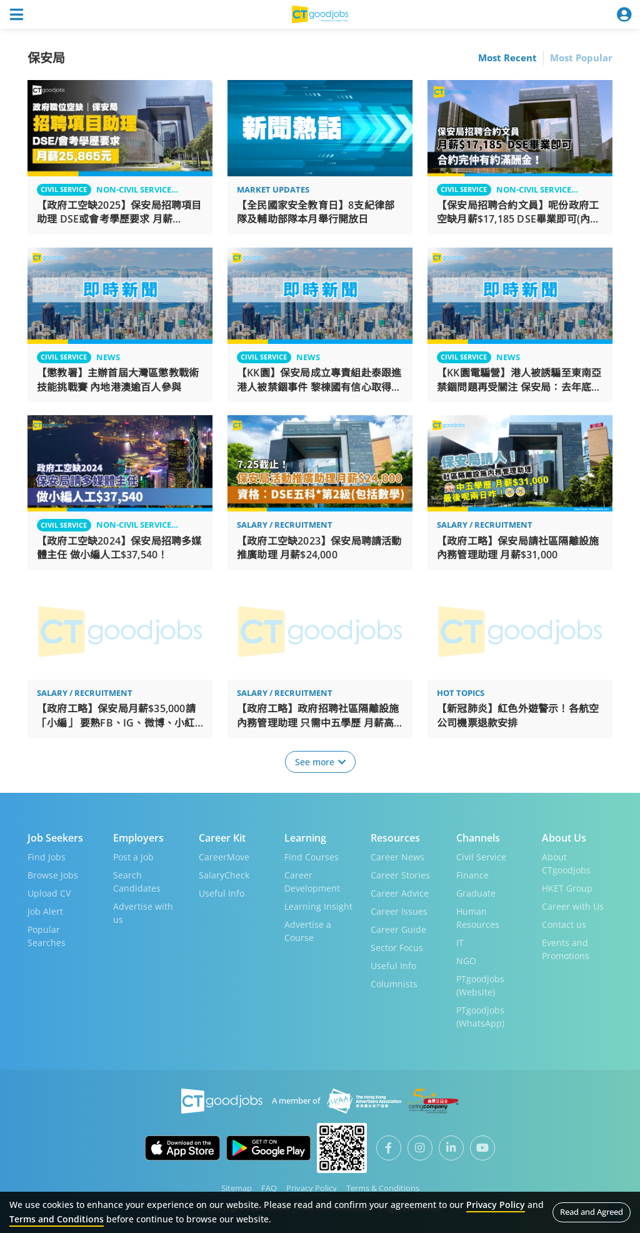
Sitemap (236, 1188)
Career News (397, 857)
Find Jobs (47, 857)
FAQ (269, 1188)
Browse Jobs (53, 875)
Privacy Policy (311, 1188)
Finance (472, 875)
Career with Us (573, 906)
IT (460, 943)
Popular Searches (47, 936)
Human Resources (477, 917)
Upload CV (49, 893)
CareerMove (224, 857)
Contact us (564, 924)
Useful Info (221, 893)
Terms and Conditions (56, 1219)
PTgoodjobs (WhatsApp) (480, 1016)
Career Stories (400, 875)
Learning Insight (318, 906)
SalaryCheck (224, 875)
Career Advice (400, 893)
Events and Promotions (565, 949)
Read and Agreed (591, 1211)
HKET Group (567, 888)
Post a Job (133, 857)
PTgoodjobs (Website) (480, 985)
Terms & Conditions (382, 1188)
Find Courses (311, 857)
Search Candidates (137, 881)
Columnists (394, 984)
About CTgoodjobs (566, 863)
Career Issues (399, 911)
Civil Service (481, 857)
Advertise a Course (307, 931)
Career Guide (398, 929)
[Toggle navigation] (16, 14)
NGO (466, 961)
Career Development (312, 881)
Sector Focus (397, 948)
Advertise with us (143, 912)
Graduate (476, 893)
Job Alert (45, 911)
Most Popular (581, 57)
